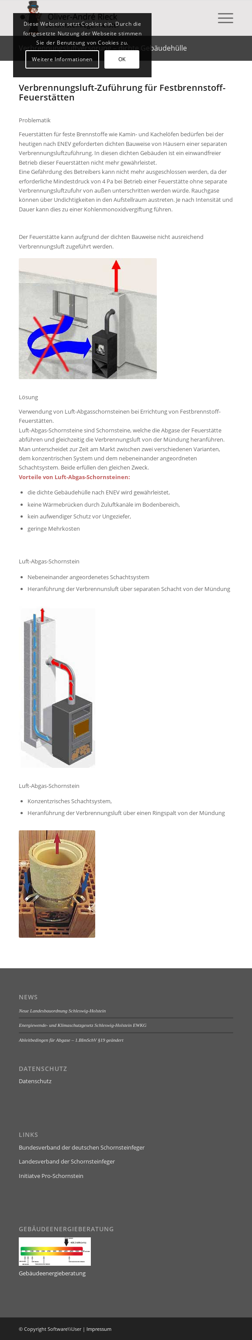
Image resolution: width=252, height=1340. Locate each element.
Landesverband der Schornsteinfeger (67, 1161)
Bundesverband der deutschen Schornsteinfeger (82, 1147)
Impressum (98, 1329)
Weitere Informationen (62, 59)
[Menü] (221, 17)
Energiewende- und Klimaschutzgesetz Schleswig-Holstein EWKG (82, 1025)
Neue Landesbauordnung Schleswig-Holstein (62, 1010)
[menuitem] (221, 17)
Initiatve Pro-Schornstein (51, 1176)
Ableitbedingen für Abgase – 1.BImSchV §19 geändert (71, 1040)
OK (122, 59)
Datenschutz (35, 1081)
